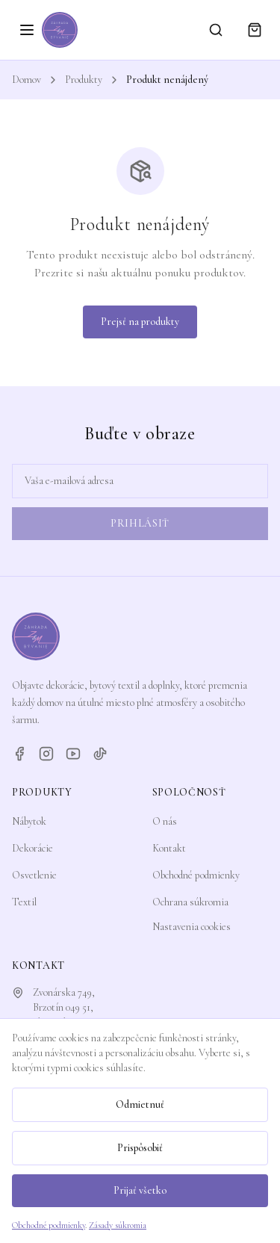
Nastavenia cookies (191, 926)
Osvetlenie (34, 875)
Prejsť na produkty (140, 321)
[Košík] (254, 29)
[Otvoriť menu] (27, 30)
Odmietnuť (140, 1104)
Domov (26, 79)
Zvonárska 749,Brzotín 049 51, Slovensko (64, 1007)
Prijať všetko (140, 1190)
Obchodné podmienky (196, 875)
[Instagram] (46, 753)
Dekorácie (32, 848)
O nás (164, 821)
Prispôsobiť (140, 1147)
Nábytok (29, 821)
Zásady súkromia (117, 1225)
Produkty (83, 79)
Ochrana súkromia (190, 902)
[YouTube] (73, 753)
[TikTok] (100, 753)
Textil (24, 902)
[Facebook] (19, 753)
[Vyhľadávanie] (215, 29)
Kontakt (169, 848)
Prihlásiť (140, 523)
